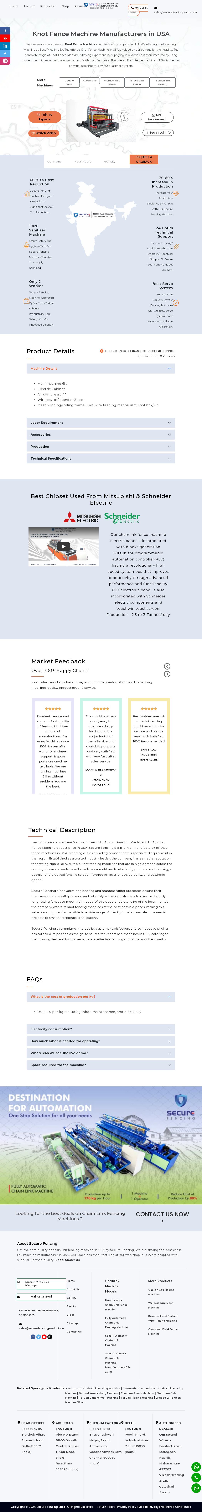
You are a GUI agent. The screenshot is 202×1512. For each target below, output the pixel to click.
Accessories (41, 434)
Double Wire (69, 82)
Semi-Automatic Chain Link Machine (116, 1340)
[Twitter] (5, 53)
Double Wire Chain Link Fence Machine (116, 1305)
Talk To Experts (44, 116)
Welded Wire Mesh (112, 82)
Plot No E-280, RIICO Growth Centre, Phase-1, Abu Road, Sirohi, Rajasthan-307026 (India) (67, 1446)
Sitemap (72, 1323)
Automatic (89, 80)
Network (167, 1507)
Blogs (71, 1314)
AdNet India (183, 1507)
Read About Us (67, 1260)
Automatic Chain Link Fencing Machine (94, 1388)
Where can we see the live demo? (59, 1053)
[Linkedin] (5, 46)
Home (13, 6)
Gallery (71, 1297)
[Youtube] (5, 38)
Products (47, 6)
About (28, 6)
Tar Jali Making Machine (137, 1397)
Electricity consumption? (51, 1029)
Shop (65, 6)
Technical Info (158, 133)
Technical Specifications (51, 458)
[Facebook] (5, 30)
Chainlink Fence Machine (137, 1393)
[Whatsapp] (193, 1486)
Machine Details (44, 368)
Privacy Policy (126, 1507)
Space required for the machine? (58, 1065)
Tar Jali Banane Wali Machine (98, 1397)
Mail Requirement (157, 117)
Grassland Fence (137, 82)
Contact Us (74, 1331)
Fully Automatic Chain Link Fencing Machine (116, 1323)
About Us (73, 1289)
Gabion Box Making (162, 82)
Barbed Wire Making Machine (98, 1393)
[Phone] (193, 1475)
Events (71, 1306)
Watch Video (44, 133)
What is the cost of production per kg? (63, 997)
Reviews (81, 6)
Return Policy (106, 1507)
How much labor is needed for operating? (65, 1041)
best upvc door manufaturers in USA (149, 779)
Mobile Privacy (148, 1507)
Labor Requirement (47, 423)
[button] (138, 10)
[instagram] (5, 61)
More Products (160, 1281)
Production (40, 446)
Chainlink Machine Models (112, 1286)
